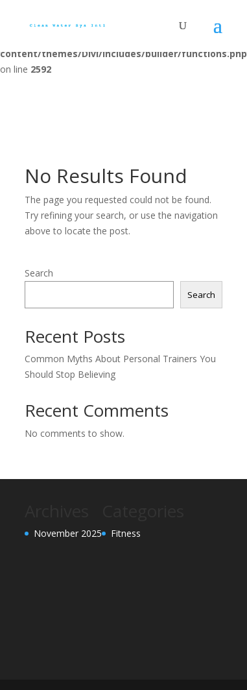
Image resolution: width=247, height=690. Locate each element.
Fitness (126, 533)
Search (39, 273)
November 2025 (68, 533)
